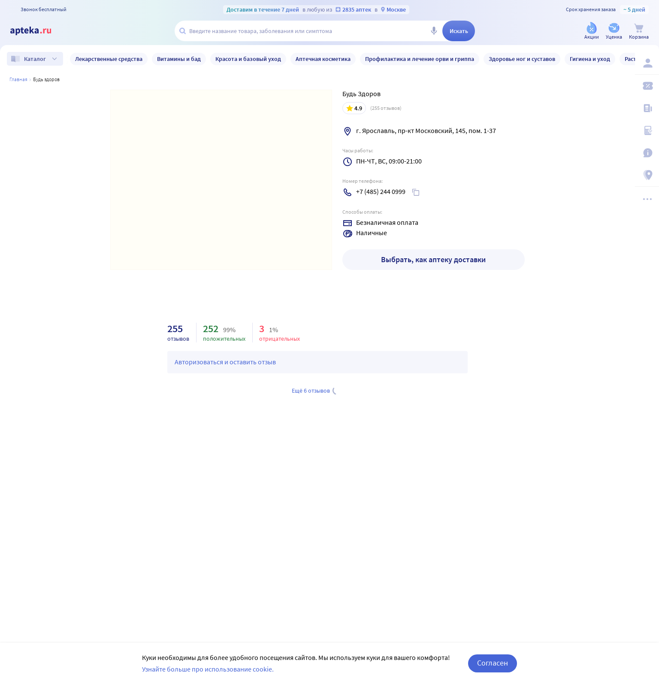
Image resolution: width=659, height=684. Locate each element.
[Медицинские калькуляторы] (647, 130)
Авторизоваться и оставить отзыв (225, 361)
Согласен (492, 663)
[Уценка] (614, 31)
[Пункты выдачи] (647, 175)
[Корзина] (639, 31)
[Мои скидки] (647, 86)
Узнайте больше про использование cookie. (208, 669)
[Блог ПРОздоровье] (647, 108)
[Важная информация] (647, 153)
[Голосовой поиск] (434, 31)
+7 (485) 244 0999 (380, 191)
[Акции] (591, 31)
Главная (18, 79)
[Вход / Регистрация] (647, 63)
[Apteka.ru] (37, 31)
